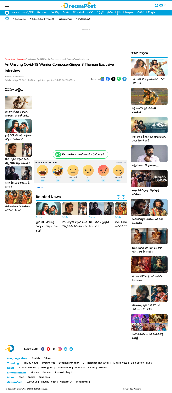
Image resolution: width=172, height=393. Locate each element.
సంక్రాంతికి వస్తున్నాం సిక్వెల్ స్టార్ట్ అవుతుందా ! (145, 192)
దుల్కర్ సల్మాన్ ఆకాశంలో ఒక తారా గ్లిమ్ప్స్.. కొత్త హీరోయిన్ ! (147, 249)
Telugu (47, 358)
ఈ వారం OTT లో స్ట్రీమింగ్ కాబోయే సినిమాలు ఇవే (147, 278)
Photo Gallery (62, 372)
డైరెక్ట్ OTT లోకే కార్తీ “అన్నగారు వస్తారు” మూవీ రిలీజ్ (18, 137)
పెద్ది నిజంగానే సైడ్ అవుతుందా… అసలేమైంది (145, 110)
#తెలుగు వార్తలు (19, 19)
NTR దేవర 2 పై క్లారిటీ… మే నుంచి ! (17, 185)
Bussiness (44, 377)
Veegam (137, 389)
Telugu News (10, 59)
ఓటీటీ (90, 12)
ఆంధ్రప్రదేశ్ (28, 12)
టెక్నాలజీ (129, 12)
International (64, 368)
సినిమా (66, 12)
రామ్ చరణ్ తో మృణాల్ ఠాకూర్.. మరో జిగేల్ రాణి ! (148, 81)
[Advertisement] (86, 37)
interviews (21, 59)
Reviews (47, 372)
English (152, 12)
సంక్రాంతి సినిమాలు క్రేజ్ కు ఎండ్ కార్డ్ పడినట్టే (148, 336)
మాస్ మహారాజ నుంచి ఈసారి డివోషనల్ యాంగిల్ (17, 208)
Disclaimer (82, 382)
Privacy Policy (48, 382)
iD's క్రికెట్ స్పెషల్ (120, 363)
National (80, 368)
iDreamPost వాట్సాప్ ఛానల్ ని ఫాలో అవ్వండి (83, 154)
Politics (103, 368)
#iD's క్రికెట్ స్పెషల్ (83, 19)
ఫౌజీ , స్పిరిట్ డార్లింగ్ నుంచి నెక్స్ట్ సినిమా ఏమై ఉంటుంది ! (17, 161)
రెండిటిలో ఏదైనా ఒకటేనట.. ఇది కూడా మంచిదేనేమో (148, 221)
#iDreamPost (65, 19)
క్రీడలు (110, 12)
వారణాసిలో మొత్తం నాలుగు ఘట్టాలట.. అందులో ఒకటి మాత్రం (16, 114)
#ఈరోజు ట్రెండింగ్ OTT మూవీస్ (42, 19)
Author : (14, 76)
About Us (32, 382)
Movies (35, 372)
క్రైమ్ (119, 12)
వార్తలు (15, 12)
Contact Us (66, 382)
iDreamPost (48, 363)
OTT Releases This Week (96, 363)
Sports (31, 377)
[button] (123, 197)
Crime (91, 368)
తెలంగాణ (42, 12)
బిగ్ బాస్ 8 (78, 12)
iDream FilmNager (68, 363)
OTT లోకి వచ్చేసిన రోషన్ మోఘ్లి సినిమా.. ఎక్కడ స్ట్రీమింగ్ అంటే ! (149, 138)
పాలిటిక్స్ (55, 12)
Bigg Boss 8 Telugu (141, 363)
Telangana (47, 368)
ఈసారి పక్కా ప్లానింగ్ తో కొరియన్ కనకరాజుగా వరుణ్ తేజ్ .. (146, 307)
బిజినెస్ (140, 12)
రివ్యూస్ (100, 12)
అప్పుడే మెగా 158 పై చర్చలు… (145, 165)
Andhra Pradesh (28, 368)
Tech (21, 377)
